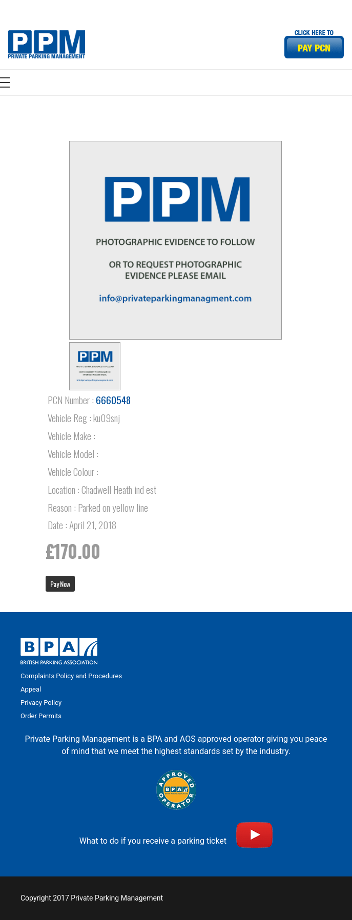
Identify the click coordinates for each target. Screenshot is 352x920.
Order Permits (40, 716)
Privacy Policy (40, 702)
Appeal (30, 689)
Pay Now (60, 583)
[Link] (46, 44)
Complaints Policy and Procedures (71, 676)
